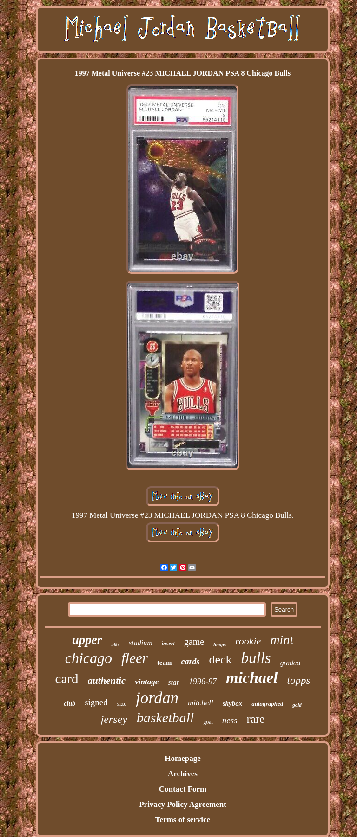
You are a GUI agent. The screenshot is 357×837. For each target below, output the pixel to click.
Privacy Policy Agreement (182, 804)
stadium (140, 643)
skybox (233, 703)
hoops (219, 644)
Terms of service (182, 819)
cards (190, 661)
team (164, 662)
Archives (183, 773)
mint (281, 639)
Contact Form (182, 789)
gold (297, 705)
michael (252, 677)
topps (299, 680)
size (121, 703)
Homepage (182, 758)
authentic (107, 680)
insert (168, 643)
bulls (256, 658)
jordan (157, 698)
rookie (248, 641)
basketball (165, 717)
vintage (147, 681)
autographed (267, 703)
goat (208, 722)
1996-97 (203, 681)
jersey (114, 719)
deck (220, 659)
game (194, 642)
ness (230, 720)
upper (87, 640)
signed (96, 702)
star (173, 682)
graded (290, 663)
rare (256, 719)
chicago (88, 658)
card (67, 678)
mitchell (200, 702)
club (69, 703)
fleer (134, 658)
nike (115, 644)
